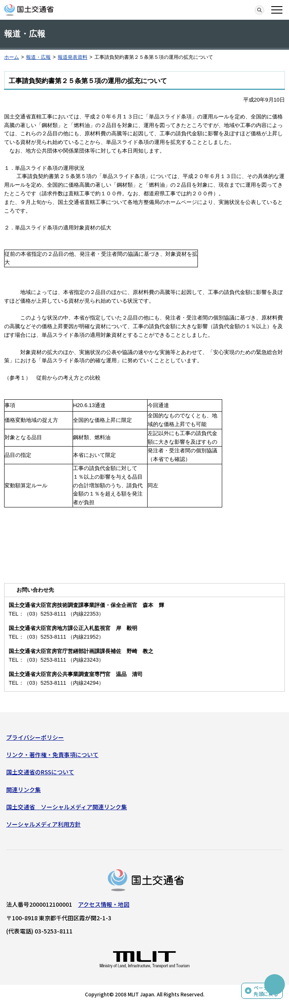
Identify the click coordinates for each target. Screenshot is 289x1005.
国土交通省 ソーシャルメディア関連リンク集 (66, 807)
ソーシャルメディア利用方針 (43, 824)
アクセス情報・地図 (103, 904)
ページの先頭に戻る (266, 991)
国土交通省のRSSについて (40, 772)
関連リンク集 (23, 789)
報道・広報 (38, 57)
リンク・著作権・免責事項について (52, 754)
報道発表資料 (72, 57)
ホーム (11, 57)
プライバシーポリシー (35, 737)
